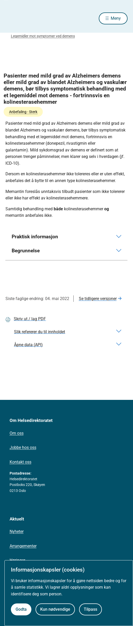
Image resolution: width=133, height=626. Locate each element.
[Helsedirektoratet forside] (11, 18)
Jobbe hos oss (23, 447)
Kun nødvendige (55, 609)
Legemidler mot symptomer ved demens (43, 36)
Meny (116, 18)
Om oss (17, 433)
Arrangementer (23, 546)
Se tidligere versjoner (98, 298)
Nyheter (17, 531)
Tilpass (90, 609)
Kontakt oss (20, 462)
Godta (21, 609)
